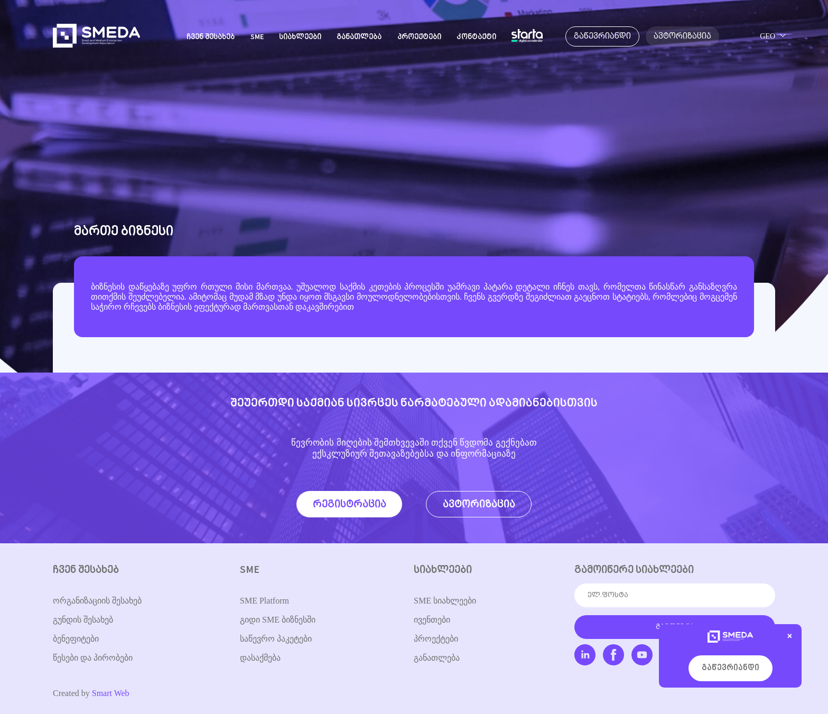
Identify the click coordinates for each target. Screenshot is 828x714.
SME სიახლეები (445, 600)
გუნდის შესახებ (83, 619)
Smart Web (110, 693)
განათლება (359, 37)
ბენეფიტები (76, 638)
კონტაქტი (476, 37)
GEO (767, 36)
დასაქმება (260, 657)
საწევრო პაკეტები (276, 638)
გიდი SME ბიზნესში (277, 619)
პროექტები (419, 37)
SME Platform (264, 600)
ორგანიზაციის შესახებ (97, 600)
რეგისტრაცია (349, 504)
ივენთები (432, 619)
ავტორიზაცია (479, 504)
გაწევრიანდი (730, 668)
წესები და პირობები (93, 657)
